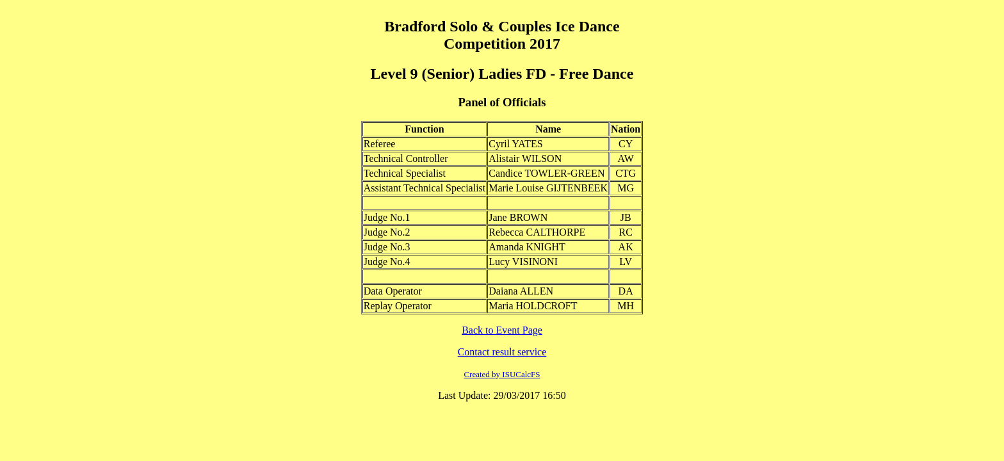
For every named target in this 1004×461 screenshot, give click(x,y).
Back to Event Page (502, 330)
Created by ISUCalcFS (502, 374)
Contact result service (502, 351)
